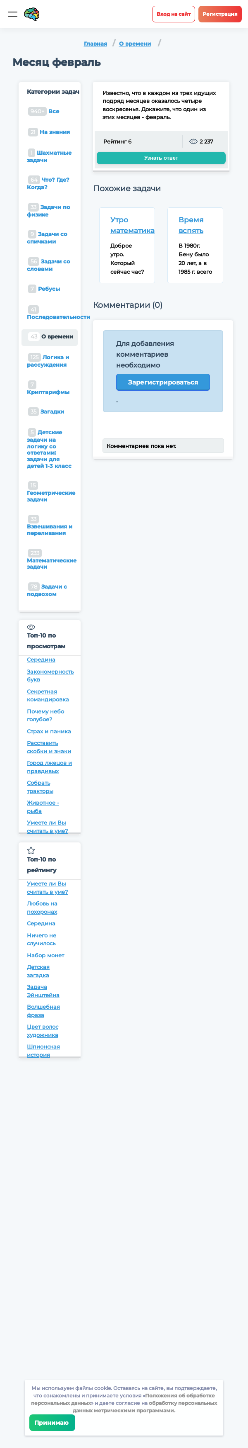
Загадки (46, 411)
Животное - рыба (43, 806)
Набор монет (45, 955)
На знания (49, 132)
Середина (41, 659)
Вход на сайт (174, 14)
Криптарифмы (48, 387)
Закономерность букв (49, 675)
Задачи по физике (48, 210)
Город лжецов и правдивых (49, 766)
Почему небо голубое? (45, 715)
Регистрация (220, 14)
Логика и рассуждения (48, 360)
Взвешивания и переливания (49, 525)
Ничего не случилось (41, 939)
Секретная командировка (48, 695)
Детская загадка (38, 971)
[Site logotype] (32, 14)
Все (43, 111)
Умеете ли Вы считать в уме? (47, 826)
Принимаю (52, 1422)
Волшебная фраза (43, 1010)
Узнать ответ (161, 158)
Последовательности (52, 312)
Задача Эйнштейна (43, 990)
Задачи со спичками (47, 237)
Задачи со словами (48, 264)
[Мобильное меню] (12, 14)
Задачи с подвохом (47, 589)
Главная (95, 43)
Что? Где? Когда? (48, 182)
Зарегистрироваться (163, 382)
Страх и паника (49, 731)
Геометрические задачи (51, 492)
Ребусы (44, 289)
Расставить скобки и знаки (49, 747)
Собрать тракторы (40, 786)
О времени (135, 43)
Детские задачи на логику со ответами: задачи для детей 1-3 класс (49, 448)
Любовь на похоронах (42, 907)
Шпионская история (43, 1050)
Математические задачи (51, 559)
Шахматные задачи (49, 155)
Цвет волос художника (42, 1030)
